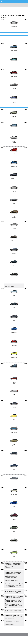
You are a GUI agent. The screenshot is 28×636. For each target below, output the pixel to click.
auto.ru (5, 1)
